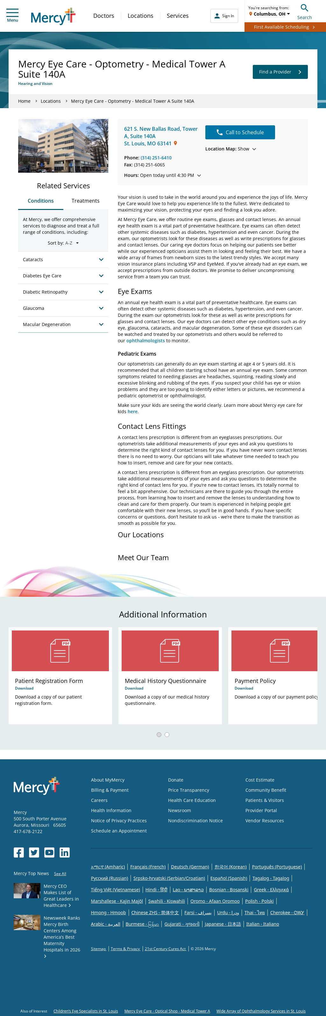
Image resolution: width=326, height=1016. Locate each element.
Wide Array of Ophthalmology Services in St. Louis (261, 1011)
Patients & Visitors (264, 800)
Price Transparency (188, 790)
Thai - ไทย (254, 912)
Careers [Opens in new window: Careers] (99, 800)
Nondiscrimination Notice (195, 821)
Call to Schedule (240, 132)
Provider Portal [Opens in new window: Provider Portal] (261, 810)
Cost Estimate (259, 780)
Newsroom (179, 810)
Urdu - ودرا (228, 912)
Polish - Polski (259, 901)
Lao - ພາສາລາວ (188, 890)
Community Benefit (265, 790)
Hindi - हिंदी (156, 890)
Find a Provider (280, 72)
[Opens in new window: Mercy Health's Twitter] (34, 852)
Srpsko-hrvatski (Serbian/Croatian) (169, 878)
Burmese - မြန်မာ (142, 924)
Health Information (111, 810)
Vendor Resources (264, 821)
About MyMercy (107, 780)
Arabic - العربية (105, 924)
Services (178, 15)
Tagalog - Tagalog (270, 878)
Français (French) (148, 867)
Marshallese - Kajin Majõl (117, 901)
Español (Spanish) (228, 878)
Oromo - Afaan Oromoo (215, 901)
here (133, 411)
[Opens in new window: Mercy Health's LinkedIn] (65, 852)
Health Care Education (192, 800)
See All (60, 873)
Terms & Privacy (126, 948)
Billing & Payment (110, 790)
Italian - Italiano (262, 924)
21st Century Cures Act (166, 948)
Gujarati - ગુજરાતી (181, 924)
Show (230, 149)
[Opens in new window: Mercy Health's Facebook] (19, 852)
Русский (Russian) (109, 878)
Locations (140, 15)
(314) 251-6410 (156, 158)
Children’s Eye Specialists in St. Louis (85, 1011)
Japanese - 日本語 (223, 924)
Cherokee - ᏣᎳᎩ (287, 912)
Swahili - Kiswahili (166, 901)
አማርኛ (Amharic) (108, 867)
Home (24, 101)
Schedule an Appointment (119, 831)
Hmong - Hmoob (108, 912)
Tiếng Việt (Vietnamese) (115, 890)
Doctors (103, 15)
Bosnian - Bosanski (228, 890)
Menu (12, 16)
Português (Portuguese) (277, 867)
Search (304, 11)
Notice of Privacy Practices (119, 821)
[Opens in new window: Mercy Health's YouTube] (49, 852)
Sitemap (99, 948)
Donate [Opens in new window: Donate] (175, 780)
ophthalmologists (145, 341)
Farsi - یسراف (198, 912)
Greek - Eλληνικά (271, 890)
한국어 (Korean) (231, 867)
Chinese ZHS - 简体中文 (155, 912)
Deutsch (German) (190, 867)
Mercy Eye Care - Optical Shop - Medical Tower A (167, 1011)
